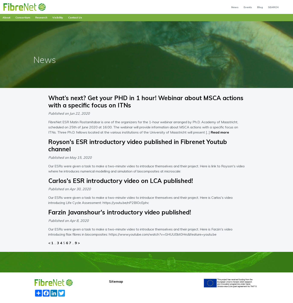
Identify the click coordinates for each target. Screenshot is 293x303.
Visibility (57, 17)
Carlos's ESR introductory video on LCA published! (120, 180)
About (6, 17)
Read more (220, 132)
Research (41, 17)
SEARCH (273, 7)
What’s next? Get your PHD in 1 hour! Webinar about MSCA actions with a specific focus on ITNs (145, 101)
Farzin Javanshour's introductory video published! (119, 212)
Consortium (22, 17)
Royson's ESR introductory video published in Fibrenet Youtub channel (137, 145)
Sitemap (116, 281)
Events (248, 7)
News (235, 7)
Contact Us (75, 17)
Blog (260, 7)
